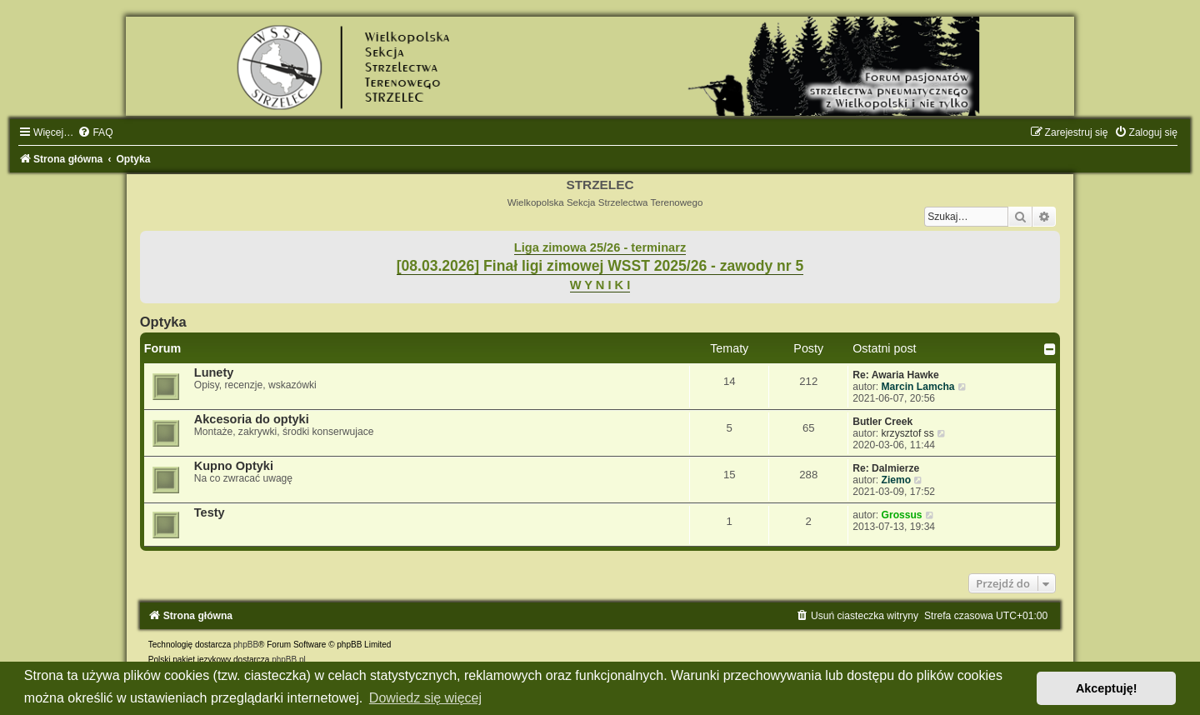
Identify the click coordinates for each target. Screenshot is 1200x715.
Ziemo (897, 480)
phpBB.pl (289, 659)
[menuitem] (95, 132)
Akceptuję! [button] (1107, 688)
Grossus (902, 515)
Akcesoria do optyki (251, 419)
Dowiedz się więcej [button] (425, 698)
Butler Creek (882, 422)
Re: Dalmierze (885, 468)
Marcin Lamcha (918, 386)
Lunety (214, 372)
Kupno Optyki (233, 465)
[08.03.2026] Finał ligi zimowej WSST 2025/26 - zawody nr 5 (600, 266)
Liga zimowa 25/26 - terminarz (600, 247)
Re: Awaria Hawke (895, 375)
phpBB (245, 644)
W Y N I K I (600, 285)
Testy (209, 512)
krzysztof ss (908, 433)
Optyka (163, 321)
